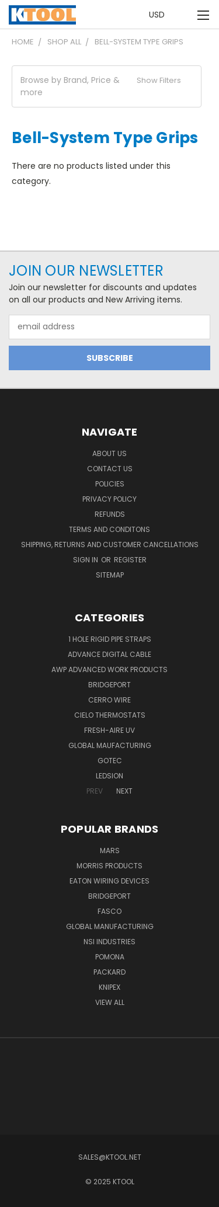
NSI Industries (109, 942)
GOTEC (110, 761)
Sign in (86, 560)
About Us (109, 453)
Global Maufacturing (109, 745)
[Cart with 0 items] (184, 15)
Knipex (109, 987)
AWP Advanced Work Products (109, 669)
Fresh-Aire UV (109, 730)
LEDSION (109, 776)
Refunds (110, 514)
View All (109, 1002)
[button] (106, 86)
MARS (110, 850)
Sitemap (110, 575)
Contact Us (110, 469)
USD (160, 14)
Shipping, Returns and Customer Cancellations (110, 544)
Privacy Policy (109, 499)
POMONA (109, 957)
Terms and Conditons (109, 529)
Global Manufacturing (110, 926)
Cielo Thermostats (109, 715)
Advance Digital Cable (109, 654)
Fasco (109, 911)
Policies (109, 484)
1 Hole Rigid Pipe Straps (109, 639)
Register (130, 560)
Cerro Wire (109, 700)
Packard (109, 972)
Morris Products (109, 866)
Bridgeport (109, 685)
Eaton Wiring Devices (109, 881)
